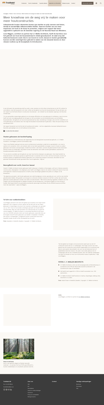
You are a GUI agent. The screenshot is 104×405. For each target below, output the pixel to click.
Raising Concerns (32, 396)
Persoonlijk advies (87, 3)
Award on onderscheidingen (34, 390)
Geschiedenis (31, 388)
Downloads (79, 386)
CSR (28, 384)
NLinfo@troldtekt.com (8, 387)
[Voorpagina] (8, 3)
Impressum (30, 392)
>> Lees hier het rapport (11, 130)
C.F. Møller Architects (84, 297)
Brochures (78, 384)
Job (28, 386)
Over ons (30, 381)
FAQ (77, 388)
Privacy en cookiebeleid (33, 394)
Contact (54, 381)
